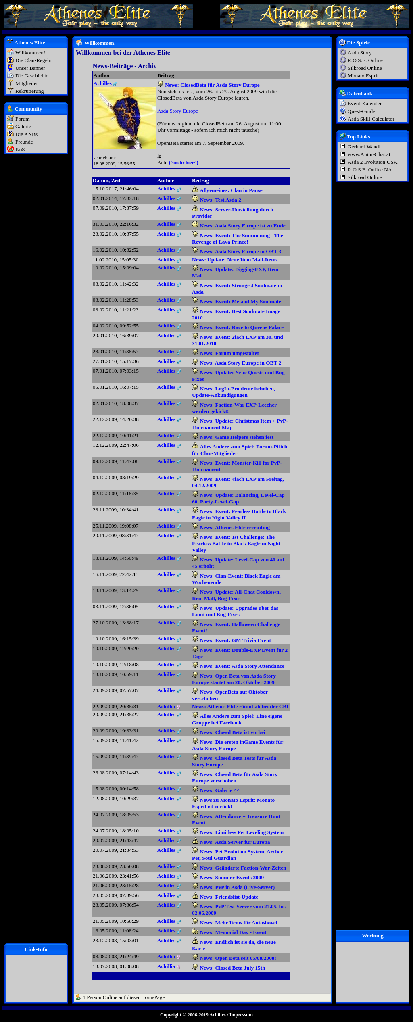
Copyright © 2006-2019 (184, 1015)
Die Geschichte (31, 76)
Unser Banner (30, 68)
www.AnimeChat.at (369, 154)
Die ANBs (26, 134)
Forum (22, 119)
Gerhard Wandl (364, 147)
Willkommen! (30, 53)
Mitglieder (26, 83)
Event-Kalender (365, 103)
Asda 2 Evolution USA (372, 162)
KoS (20, 149)
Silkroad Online (365, 68)
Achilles (217, 1015)
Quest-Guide (361, 111)
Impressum (241, 1015)
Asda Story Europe (177, 111)
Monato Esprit (363, 76)
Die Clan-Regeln (33, 60)
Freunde (24, 142)
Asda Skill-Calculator (371, 119)
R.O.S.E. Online (365, 60)
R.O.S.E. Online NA (370, 170)
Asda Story (360, 53)
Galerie (23, 126)
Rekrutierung (29, 91)
